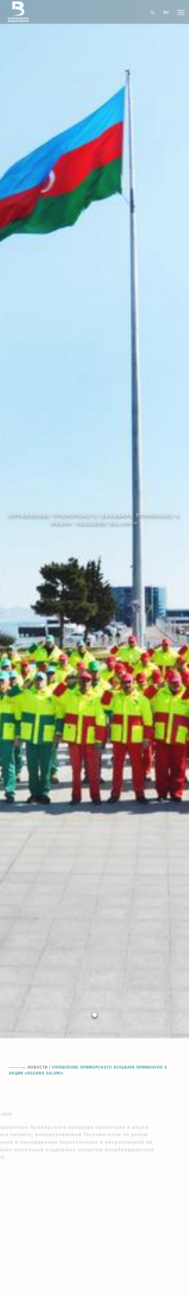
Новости (38, 1067)
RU (166, 12)
